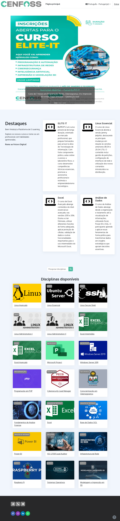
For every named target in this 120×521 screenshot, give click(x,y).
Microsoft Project (54, 362)
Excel (49, 422)
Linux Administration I (23, 334)
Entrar (116, 4)
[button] (98, 4)
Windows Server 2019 (89, 362)
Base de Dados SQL (88, 422)
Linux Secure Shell (88, 305)
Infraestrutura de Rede (89, 454)
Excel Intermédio (87, 334)
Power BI (18, 454)
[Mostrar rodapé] (114, 517)
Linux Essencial (53, 305)
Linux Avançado (20, 305)
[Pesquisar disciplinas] (58, 269)
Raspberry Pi (19, 482)
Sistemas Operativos (56, 482)
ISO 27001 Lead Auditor (57, 454)
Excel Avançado (20, 362)
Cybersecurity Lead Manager (59, 391)
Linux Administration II (56, 334)
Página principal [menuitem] (53, 4)
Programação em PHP (23, 391)
